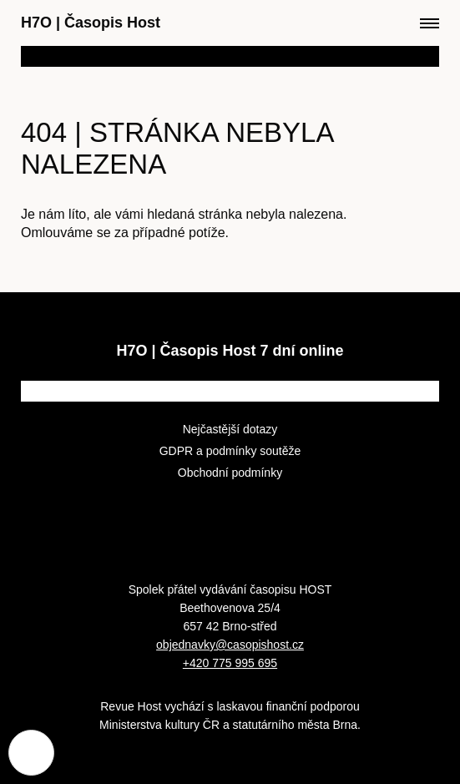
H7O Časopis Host (90, 22)
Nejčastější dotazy (230, 429)
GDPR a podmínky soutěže (230, 451)
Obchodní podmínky (230, 472)
